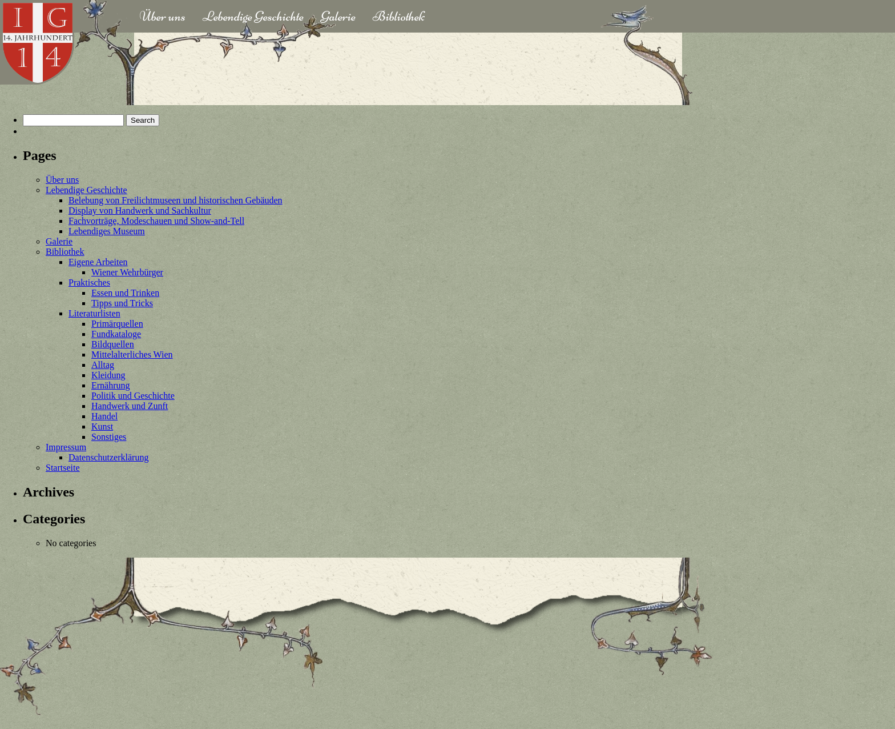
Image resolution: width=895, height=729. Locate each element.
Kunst (102, 426)
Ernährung (110, 385)
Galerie (338, 16)
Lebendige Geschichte (253, 16)
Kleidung (108, 375)
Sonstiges (108, 437)
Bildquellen (112, 344)
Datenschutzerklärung (108, 457)
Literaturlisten (94, 313)
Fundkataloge (116, 334)
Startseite (63, 467)
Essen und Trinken (125, 293)
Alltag (102, 365)
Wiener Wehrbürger (127, 272)
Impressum (66, 447)
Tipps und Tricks (122, 303)
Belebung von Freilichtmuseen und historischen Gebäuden (175, 200)
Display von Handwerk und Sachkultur (139, 210)
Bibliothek (399, 16)
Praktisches (89, 282)
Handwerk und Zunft (129, 406)
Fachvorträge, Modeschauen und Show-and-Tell (156, 221)
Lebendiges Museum (106, 231)
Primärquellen (117, 324)
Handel (104, 416)
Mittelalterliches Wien (132, 354)
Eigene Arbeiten (98, 262)
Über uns (163, 16)
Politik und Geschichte (133, 395)
